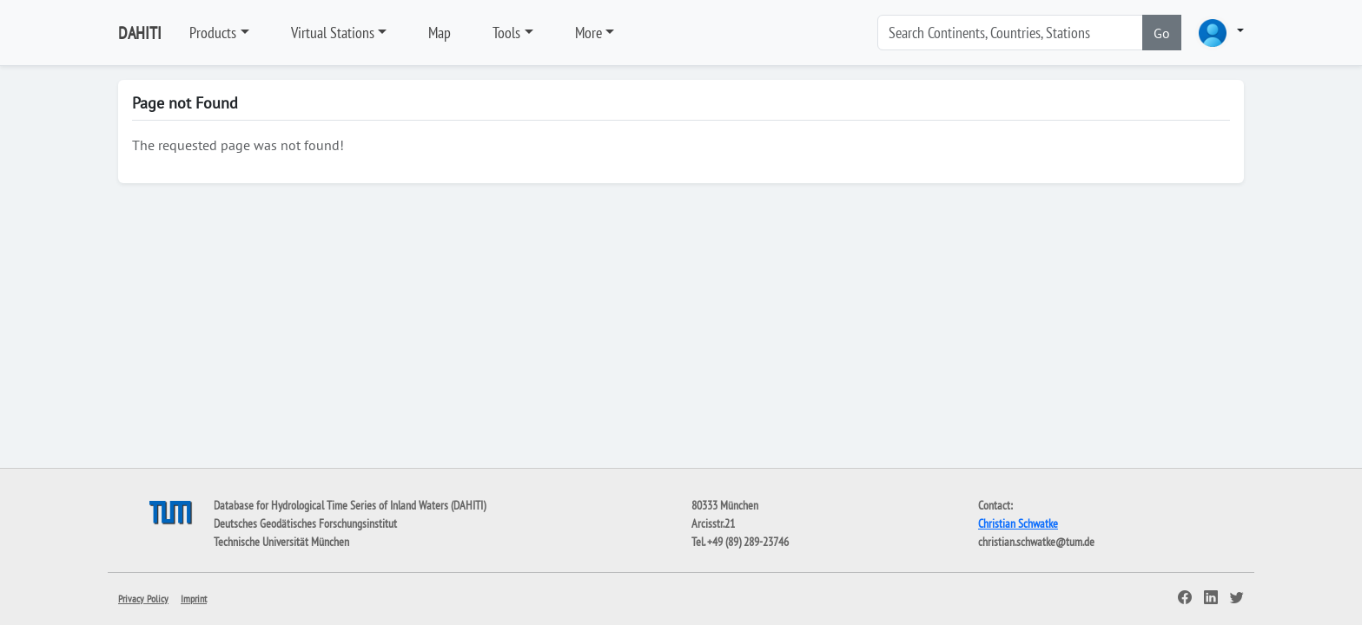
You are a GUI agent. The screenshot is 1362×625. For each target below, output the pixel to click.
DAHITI (140, 33)
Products (212, 33)
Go (1162, 33)
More (588, 33)
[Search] (1010, 32)
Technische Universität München (281, 541)
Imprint (194, 598)
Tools (506, 33)
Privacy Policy (143, 598)
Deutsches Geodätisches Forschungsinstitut (305, 523)
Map (439, 33)
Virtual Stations (332, 33)
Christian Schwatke (1018, 523)
